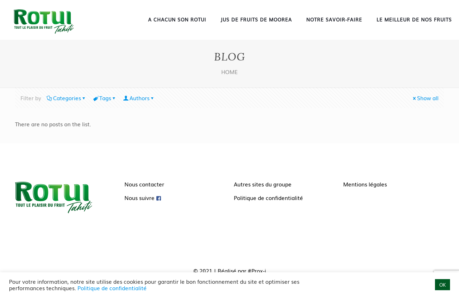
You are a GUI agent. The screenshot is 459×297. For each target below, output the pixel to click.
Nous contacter (144, 184)
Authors (139, 98)
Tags (105, 98)
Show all (425, 98)
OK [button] (442, 284)
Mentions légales (365, 184)
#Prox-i (257, 270)
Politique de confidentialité (268, 197)
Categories (66, 98)
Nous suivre (139, 197)
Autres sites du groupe (263, 184)
